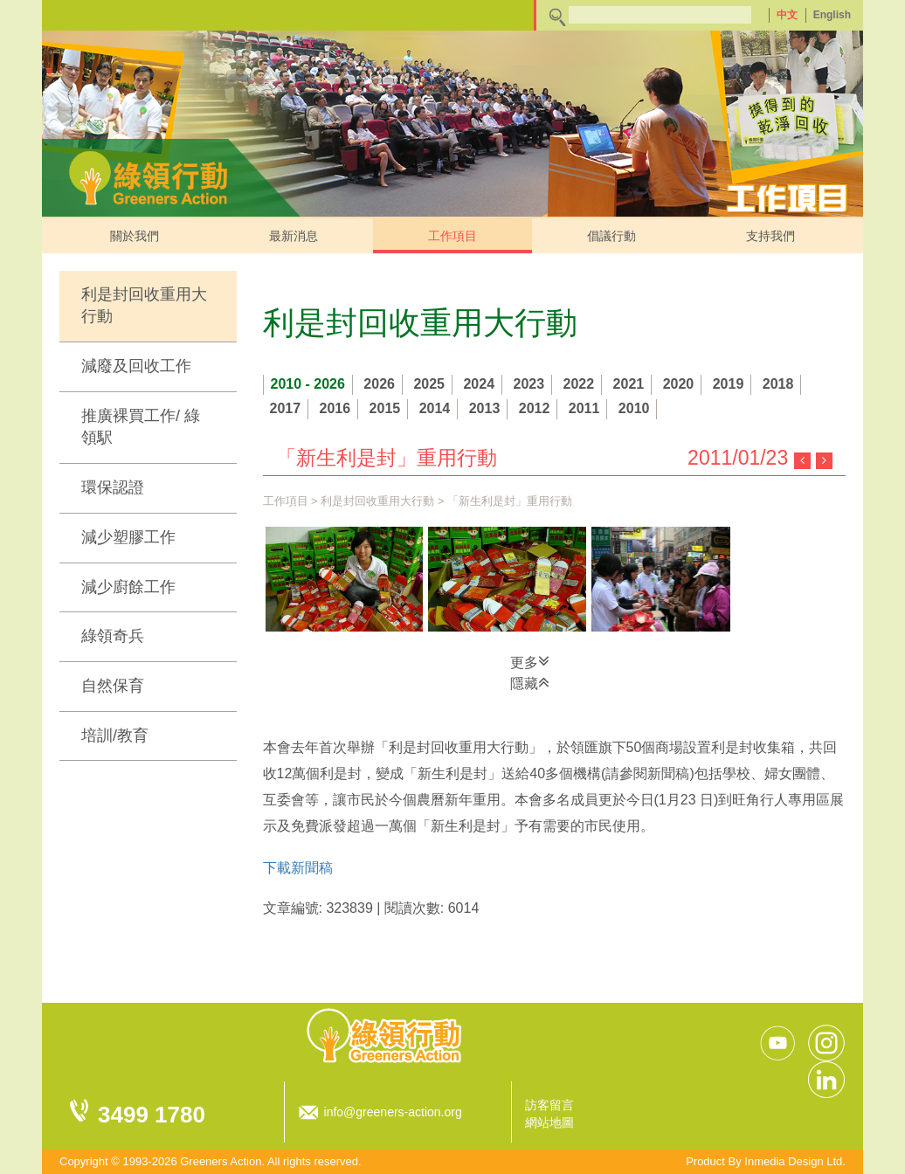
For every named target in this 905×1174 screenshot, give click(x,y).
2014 (435, 408)
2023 (529, 383)
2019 (728, 383)
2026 (379, 383)
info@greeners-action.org (393, 1112)
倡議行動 (611, 236)
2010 (634, 408)
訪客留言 (549, 1105)
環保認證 (112, 487)
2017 (285, 408)
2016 (335, 408)
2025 (429, 383)
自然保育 (112, 685)
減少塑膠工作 (128, 537)
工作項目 (452, 236)
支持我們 (770, 236)
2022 (579, 383)
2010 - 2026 (308, 383)
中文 (787, 15)
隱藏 (529, 682)
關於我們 (134, 236)
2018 (778, 383)
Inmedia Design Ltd (793, 1161)
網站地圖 (549, 1122)
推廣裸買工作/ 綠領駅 (140, 427)
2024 (478, 383)
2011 (584, 408)
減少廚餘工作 (128, 587)
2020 (678, 383)
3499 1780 (151, 1114)
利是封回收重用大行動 (144, 306)
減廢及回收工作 (136, 366)
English (832, 15)
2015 (385, 408)
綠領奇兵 (112, 636)
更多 (529, 661)
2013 (485, 408)
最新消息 (293, 236)
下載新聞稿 (298, 867)
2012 (534, 408)
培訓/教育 (115, 735)
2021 (629, 383)
